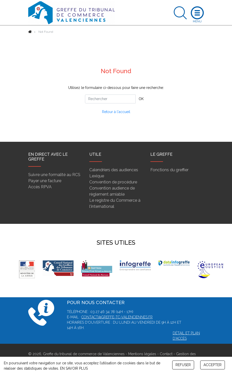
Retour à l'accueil (116, 112)
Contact (166, 354)
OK (141, 99)
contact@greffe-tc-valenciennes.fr (117, 317)
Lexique (96, 176)
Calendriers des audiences (113, 169)
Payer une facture (44, 180)
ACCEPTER (213, 365)
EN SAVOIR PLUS (74, 368)
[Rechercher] (110, 99)
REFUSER (183, 365)
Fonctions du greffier (169, 169)
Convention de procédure (113, 182)
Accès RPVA (40, 186)
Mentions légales (142, 354)
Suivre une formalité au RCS (54, 174)
